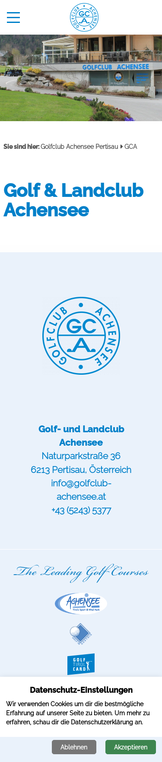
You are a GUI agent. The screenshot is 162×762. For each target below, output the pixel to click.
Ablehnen (73, 747)
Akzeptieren (130, 747)
